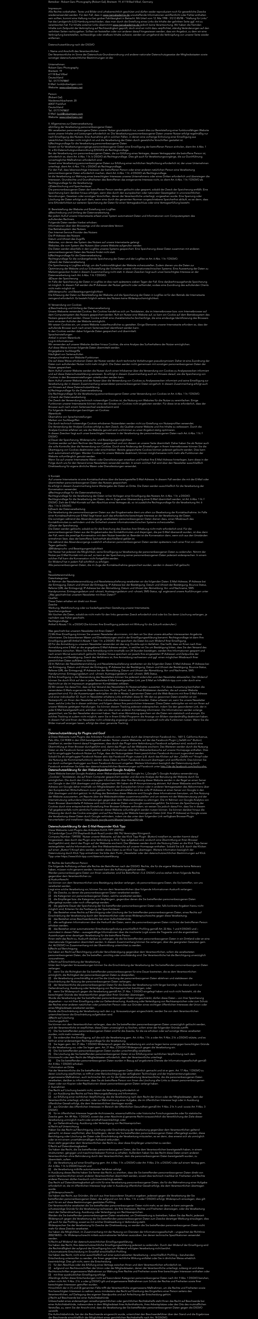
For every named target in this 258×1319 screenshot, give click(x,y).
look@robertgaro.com (70, 113)
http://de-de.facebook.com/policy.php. (184, 766)
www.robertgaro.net (70, 87)
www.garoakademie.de (116, 14)
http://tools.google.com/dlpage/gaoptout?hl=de (114, 819)
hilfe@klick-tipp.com (169, 680)
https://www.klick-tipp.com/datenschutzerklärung (90, 856)
